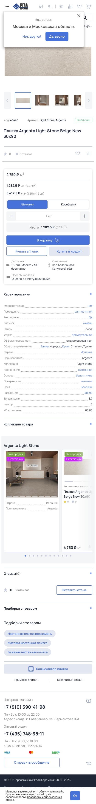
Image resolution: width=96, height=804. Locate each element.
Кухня (66, 346)
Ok (75, 795)
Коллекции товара (18, 424)
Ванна (45, 346)
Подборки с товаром (20, 608)
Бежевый (86, 387)
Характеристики (17, 294)
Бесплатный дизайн (70, 680)
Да (90, 317)
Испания (86, 352)
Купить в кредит (69, 251)
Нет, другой (32, 36)
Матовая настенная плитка (27, 643)
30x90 (88, 393)
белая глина (84, 375)
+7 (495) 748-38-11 (24, 734)
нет (90, 306)
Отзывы (12, 573)
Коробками (68, 204)
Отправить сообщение (31, 762)
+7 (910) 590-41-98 (24, 707)
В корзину (48, 240)
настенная (85, 370)
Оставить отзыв (74, 590)
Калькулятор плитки (48, 669)
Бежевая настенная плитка (28, 652)
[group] (48, 61)
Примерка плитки (25, 680)
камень (87, 323)
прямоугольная (82, 335)
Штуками (27, 204)
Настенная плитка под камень (30, 634)
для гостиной (83, 311)
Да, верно (57, 36)
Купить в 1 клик (26, 251)
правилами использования (44, 797)
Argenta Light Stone (21, 445)
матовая (86, 381)
